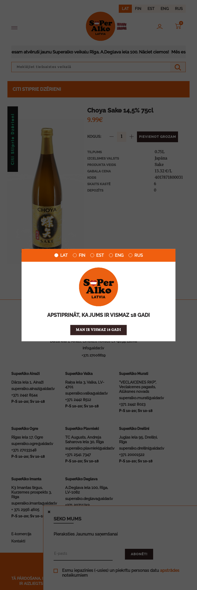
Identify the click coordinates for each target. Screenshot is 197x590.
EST (97, 255)
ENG (116, 255)
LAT (61, 255)
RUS (136, 255)
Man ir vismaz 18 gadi (98, 329)
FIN (79, 255)
